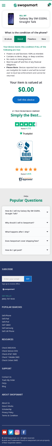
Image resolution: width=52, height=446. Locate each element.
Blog (4, 386)
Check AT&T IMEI (9, 354)
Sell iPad (5, 318)
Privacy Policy (7, 412)
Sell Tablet (6, 324)
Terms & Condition (10, 415)
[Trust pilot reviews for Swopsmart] (26, 131)
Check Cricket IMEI (10, 360)
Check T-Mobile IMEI (10, 357)
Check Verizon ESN (10, 351)
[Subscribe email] (13, 279)
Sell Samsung (7, 328)
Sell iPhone (6, 315)
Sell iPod (5, 321)
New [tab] (44, 38)
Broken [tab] (8, 38)
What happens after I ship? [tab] (17, 231)
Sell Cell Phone (8, 331)
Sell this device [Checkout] (26, 100)
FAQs (4, 383)
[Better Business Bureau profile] (26, 154)
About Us (6, 403)
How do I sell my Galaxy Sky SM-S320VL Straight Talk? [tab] (22, 212)
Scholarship (7, 409)
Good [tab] (20, 38)
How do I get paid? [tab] (13, 250)
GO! (27, 278)
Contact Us (6, 377)
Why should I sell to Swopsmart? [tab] (19, 222)
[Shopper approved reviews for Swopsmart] (26, 174)
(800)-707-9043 (8, 298)
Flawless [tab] (32, 38)
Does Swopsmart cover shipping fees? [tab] (22, 241)
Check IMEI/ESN (9, 347)
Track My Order (8, 380)
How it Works (7, 406)
